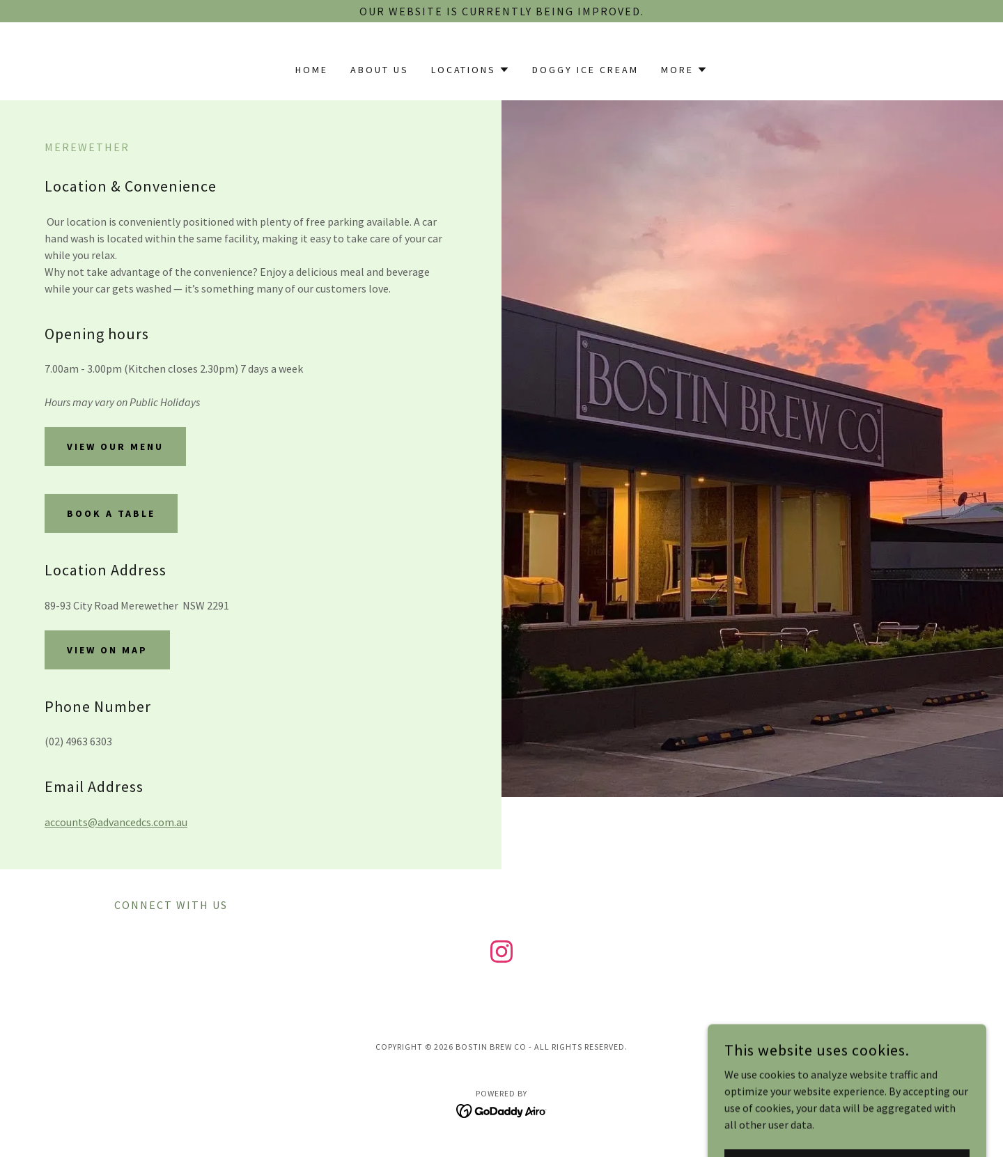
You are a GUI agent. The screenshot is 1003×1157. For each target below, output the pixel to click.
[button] (471, 69)
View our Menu (115, 446)
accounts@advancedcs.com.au (116, 822)
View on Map (107, 650)
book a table (111, 513)
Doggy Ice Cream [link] (585, 69)
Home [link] (311, 69)
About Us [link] (379, 69)
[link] (501, 954)
